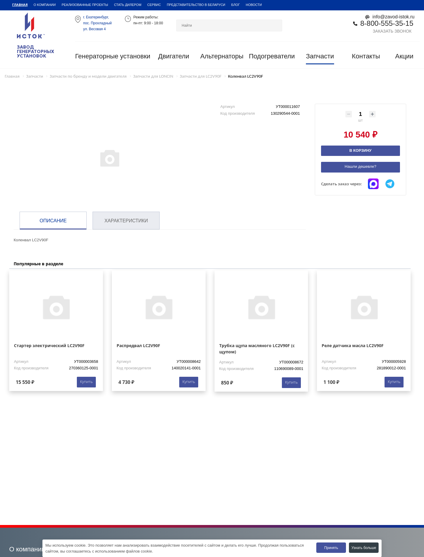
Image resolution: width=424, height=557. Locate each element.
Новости (254, 5)
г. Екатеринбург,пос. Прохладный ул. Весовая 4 (97, 23)
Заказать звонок (392, 31)
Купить (86, 381)
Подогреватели (272, 56)
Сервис (154, 5)
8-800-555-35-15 (386, 23)
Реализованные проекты (85, 5)
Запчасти (320, 56)
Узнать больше (363, 548)
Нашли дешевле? (361, 166)
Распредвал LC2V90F (138, 345)
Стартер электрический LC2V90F (49, 345)
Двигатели (173, 56)
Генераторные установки (112, 56)
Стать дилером (127, 5)
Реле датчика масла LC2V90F (353, 345)
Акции (404, 56)
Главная (20, 4)
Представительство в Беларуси (196, 5)
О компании (45, 5)
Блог (235, 5)
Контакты (366, 56)
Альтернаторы (222, 56)
